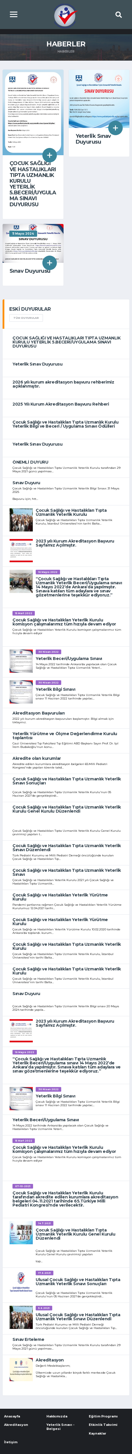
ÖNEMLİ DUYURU (30, 462)
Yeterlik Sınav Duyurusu (93, 139)
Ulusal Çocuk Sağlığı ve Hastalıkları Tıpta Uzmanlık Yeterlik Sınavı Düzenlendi (78, 1316)
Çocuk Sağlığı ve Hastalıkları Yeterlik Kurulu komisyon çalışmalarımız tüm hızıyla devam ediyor (64, 622)
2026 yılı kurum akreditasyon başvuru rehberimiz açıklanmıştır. (63, 384)
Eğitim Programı (103, 1416)
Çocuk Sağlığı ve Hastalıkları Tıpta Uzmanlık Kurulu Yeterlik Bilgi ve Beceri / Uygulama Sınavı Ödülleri (65, 424)
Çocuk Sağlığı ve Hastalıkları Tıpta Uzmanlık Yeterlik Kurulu (71, 512)
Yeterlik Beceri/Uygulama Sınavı (69, 658)
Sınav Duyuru (26, 482)
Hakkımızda (56, 1416)
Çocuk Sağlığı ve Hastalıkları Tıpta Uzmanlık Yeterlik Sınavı (66, 872)
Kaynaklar (97, 1433)
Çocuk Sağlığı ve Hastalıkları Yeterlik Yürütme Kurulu (60, 897)
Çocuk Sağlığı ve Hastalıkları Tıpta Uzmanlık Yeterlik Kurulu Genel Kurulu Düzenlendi (66, 809)
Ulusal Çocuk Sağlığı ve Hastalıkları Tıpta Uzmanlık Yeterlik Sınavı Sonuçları (78, 1281)
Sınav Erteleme (28, 1339)
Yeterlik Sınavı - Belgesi (60, 1427)
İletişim (10, 1442)
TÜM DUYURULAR (26, 317)
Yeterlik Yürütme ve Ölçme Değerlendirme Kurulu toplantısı (64, 735)
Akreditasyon (50, 1360)
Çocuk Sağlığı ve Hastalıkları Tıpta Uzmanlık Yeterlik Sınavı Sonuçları (66, 781)
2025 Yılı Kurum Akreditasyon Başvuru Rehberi (60, 404)
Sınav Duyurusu (30, 271)
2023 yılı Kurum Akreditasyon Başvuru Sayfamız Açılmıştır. (75, 543)
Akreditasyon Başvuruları (38, 713)
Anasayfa (12, 1416)
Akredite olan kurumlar (36, 758)
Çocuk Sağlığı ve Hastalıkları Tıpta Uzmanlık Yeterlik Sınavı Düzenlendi (66, 847)
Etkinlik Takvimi (103, 1425)
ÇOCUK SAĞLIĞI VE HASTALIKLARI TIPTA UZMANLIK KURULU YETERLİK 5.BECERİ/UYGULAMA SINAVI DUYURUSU (33, 183)
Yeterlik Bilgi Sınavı (55, 689)
